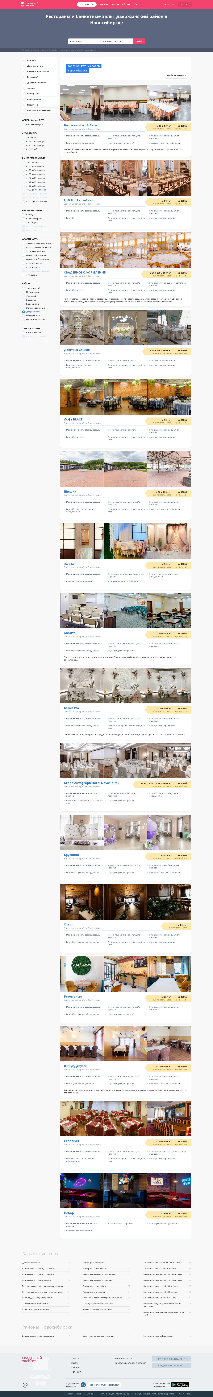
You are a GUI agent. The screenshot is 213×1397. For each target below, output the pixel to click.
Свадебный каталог (58, 50)
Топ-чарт (76, 1371)
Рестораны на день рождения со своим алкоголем (167, 1305)
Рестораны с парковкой (106, 1292)
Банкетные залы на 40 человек (106, 1280)
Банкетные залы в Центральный (106, 1336)
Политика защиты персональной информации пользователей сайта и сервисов (136, 1393)
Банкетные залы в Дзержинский (167, 1336)
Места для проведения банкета (106, 1303)
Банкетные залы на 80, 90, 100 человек (167, 1262)
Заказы (104, 4)
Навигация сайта (123, 1358)
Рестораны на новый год (106, 1286)
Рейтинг (126, 4)
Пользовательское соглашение (78, 1393)
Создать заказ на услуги (171, 1365)
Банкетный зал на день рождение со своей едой (167, 1313)
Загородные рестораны (106, 1262)
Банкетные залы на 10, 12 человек (46, 1268)
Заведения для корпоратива (46, 1303)
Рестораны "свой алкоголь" (106, 1268)
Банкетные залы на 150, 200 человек (167, 1286)
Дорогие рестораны (46, 1262)
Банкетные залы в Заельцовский (46, 1336)
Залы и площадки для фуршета (106, 1309)
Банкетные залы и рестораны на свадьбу (106, 1297)
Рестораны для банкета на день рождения (46, 1286)
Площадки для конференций (46, 1309)
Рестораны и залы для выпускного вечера (46, 1292)
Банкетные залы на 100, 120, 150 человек (167, 1280)
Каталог (75, 1358)
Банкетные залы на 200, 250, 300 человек (167, 1274)
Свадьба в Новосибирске (34, 50)
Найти (139, 41)
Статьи (115, 4)
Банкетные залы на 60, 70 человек (167, 1268)
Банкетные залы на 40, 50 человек (167, 1297)
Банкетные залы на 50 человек (46, 1280)
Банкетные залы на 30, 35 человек (106, 1274)
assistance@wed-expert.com (104, 1384)
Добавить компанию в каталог (130, 1362)
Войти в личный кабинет (171, 1359)
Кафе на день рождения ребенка (46, 1297)
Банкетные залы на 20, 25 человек (46, 1274)
